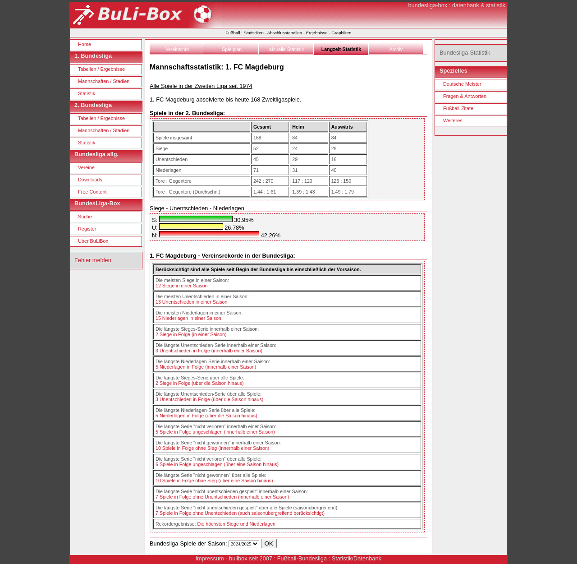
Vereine (86, 167)
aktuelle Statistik (286, 49)
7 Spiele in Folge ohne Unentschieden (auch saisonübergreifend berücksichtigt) (240, 513)
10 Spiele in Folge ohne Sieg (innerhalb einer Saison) (212, 448)
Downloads (90, 179)
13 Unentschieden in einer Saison (191, 302)
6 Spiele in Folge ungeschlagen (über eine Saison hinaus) (217, 464)
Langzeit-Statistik (341, 49)
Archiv (396, 49)
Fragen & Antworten (464, 96)
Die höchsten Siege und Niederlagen (236, 524)
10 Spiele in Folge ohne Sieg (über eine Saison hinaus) (214, 480)
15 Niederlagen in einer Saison (188, 318)
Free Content (92, 191)
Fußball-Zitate (458, 108)
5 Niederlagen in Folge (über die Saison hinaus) (206, 415)
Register (87, 228)
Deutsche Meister (462, 84)
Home (84, 44)
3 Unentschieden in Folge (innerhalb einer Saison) (209, 350)
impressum (210, 558)
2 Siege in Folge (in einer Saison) (191, 334)
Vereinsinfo (177, 49)
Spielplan (232, 49)
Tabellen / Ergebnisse (101, 69)
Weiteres (453, 120)
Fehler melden (92, 260)
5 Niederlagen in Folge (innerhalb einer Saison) (206, 367)
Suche (85, 216)
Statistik (86, 93)
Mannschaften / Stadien (103, 81)
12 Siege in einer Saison (182, 285)
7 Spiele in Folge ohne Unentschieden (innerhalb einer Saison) (222, 496)
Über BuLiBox (93, 241)
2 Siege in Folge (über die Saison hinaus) (200, 383)
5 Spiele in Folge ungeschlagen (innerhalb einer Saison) (215, 432)
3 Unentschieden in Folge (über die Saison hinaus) (209, 399)
